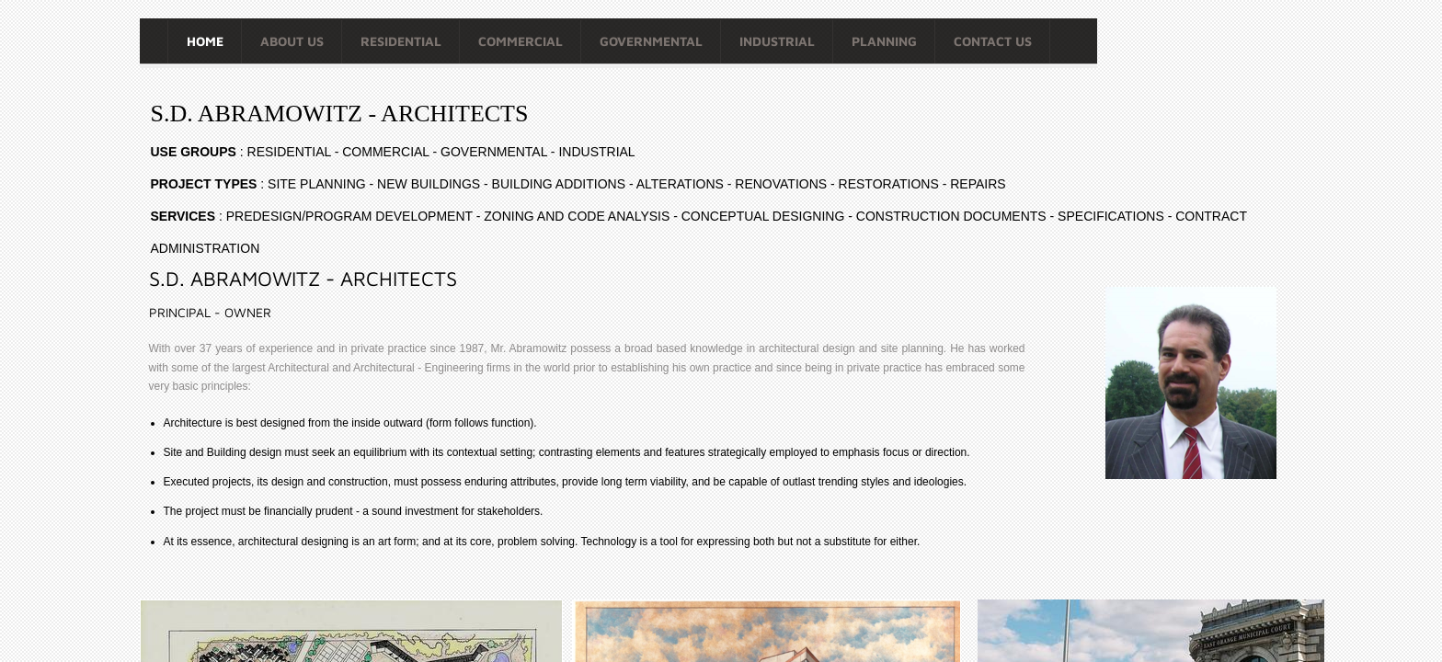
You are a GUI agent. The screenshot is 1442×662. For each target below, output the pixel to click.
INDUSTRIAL (777, 41)
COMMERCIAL (520, 41)
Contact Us (993, 41)
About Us (292, 41)
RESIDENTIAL (400, 41)
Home (205, 41)
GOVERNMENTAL (651, 41)
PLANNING (884, 41)
